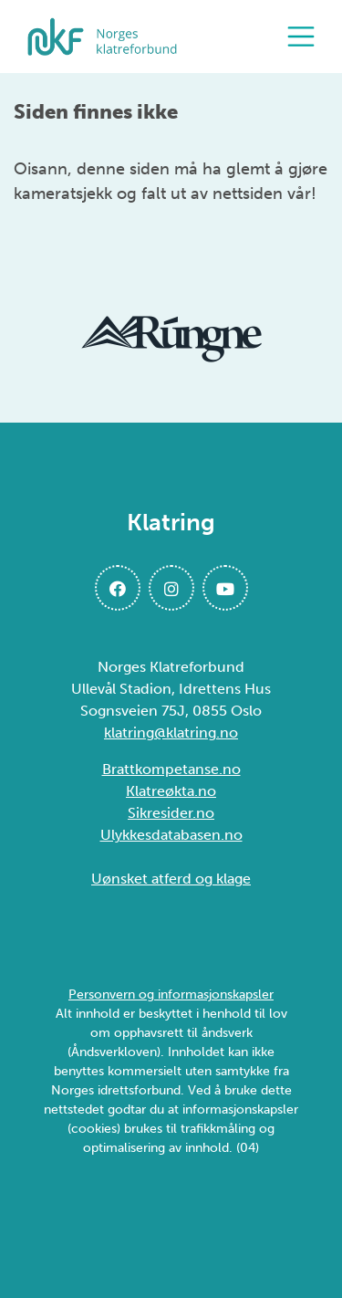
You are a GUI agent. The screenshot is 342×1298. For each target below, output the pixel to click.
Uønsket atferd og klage (171, 878)
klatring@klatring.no (171, 732)
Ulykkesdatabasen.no (171, 834)
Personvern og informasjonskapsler (171, 994)
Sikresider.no (171, 813)
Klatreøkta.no (171, 791)
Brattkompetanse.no (171, 769)
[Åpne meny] (305, 36)
